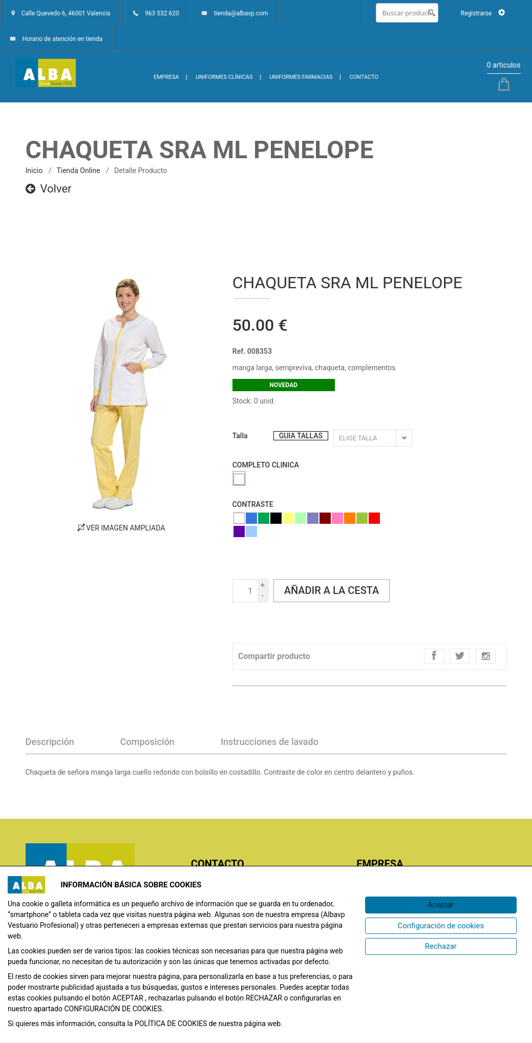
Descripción (50, 741)
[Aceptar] (441, 905)
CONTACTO (363, 77)
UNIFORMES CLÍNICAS (224, 77)
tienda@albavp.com (241, 13)
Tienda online (78, 170)
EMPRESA (166, 77)
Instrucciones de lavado (269, 741)
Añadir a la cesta (331, 590)
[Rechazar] (441, 946)
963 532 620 (162, 13)
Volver (49, 188)
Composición (147, 741)
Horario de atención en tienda (62, 38)
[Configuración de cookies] (441, 926)
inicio (34, 170)
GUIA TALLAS (301, 436)
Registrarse (483, 13)
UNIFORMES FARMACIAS (300, 77)
